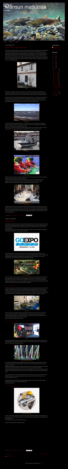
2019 (55, 58)
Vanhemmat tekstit (44, 454)
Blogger (41, 463)
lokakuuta (56, 72)
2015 (55, 65)
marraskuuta (57, 70)
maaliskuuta (57, 85)
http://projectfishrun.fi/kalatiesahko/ (12, 385)
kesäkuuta (56, 79)
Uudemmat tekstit (8, 454)
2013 (55, 95)
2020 (55, 56)
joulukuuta (57, 68)
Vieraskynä (11, 41)
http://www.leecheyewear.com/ (11, 320)
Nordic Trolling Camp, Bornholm (16, 47)
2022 (55, 54)
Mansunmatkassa (56, 47)
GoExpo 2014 (9, 221)
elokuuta (56, 76)
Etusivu (5, 41)
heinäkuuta (57, 77)
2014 (55, 67)
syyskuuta (56, 74)
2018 (55, 60)
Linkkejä (16, 41)
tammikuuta (57, 93)
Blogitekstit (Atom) (10, 456)
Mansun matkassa (25, 7)
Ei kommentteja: (21, 215)
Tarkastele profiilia (55, 49)
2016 (55, 63)
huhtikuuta (57, 83)
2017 (55, 61)
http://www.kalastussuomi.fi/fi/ (11, 285)
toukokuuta (57, 81)
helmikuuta (57, 91)
